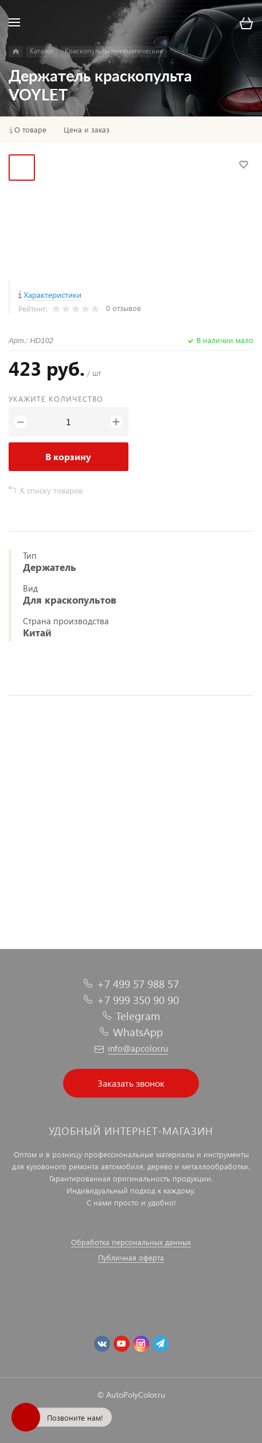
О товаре (30, 129)
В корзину (68, 456)
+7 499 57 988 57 (138, 984)
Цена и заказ (87, 129)
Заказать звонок (131, 1083)
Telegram (138, 1016)
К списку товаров (51, 490)
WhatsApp (138, 1032)
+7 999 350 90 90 (138, 1000)
